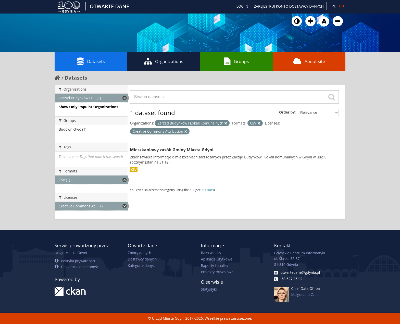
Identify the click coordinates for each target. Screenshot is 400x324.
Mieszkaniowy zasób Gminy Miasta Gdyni (172, 150)
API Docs (208, 190)
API (192, 190)
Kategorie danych (142, 265)
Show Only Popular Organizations (88, 106)
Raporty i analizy (214, 265)
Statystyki (209, 289)
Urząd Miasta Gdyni (71, 252)
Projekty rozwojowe (217, 271)
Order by (287, 112)
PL (333, 6)
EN (341, 6)
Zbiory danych (139, 252)
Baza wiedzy (211, 252)
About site (309, 61)
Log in (242, 6)
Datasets (91, 61)
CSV (134, 169)
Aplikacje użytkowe (216, 259)
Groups (236, 61)
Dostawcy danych (142, 259)
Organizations (163, 61)
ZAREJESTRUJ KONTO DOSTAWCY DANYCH (289, 6)
